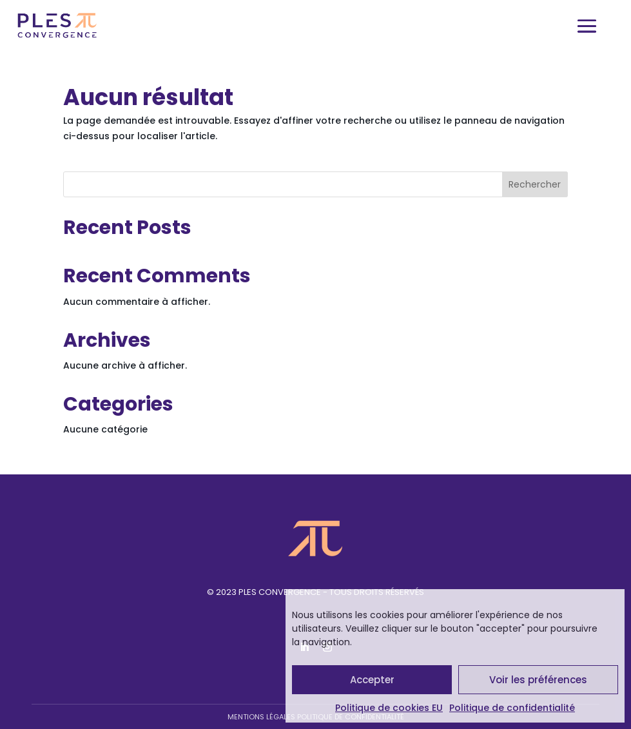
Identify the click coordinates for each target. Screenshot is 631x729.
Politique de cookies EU (389, 707)
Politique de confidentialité (512, 707)
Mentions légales (261, 717)
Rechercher (535, 184)
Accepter (372, 679)
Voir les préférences (538, 679)
